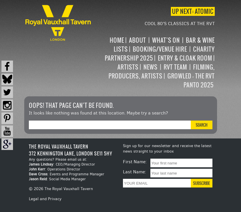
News (150, 67)
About (137, 40)
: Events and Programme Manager (66, 174)
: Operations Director (54, 169)
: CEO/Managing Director (62, 164)
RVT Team (175, 67)
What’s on (166, 40)
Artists (128, 67)
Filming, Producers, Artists (162, 71)
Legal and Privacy (45, 199)
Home (117, 40)
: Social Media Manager (57, 179)
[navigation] (153, 62)
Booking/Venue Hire (160, 49)
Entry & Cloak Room (185, 58)
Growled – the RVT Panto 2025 (191, 80)
